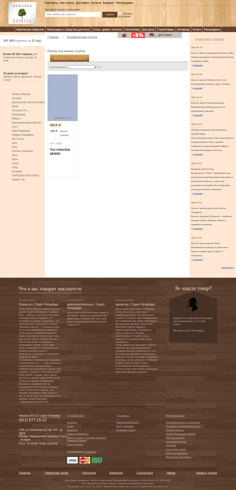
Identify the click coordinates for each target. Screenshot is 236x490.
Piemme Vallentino (22, 151)
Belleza (16, 118)
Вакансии (72, 430)
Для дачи (148, 29)
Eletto (15, 106)
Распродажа (124, 2)
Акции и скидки (206, 473)
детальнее (197, 65)
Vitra (14, 142)
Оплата (96, 2)
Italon (15, 159)
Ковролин (116, 473)
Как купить (67, 2)
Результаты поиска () (69, 58)
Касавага (17, 171)
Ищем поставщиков (176, 453)
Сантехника (132, 29)
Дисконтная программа (178, 457)
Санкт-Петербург (50, 415)
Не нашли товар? (126, 430)
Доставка (82, 2)
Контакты (51, 2)
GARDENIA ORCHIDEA (25, 175)
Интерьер (183, 29)
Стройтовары (165, 29)
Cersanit (16, 98)
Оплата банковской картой (180, 434)
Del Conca (18, 138)
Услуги (196, 29)
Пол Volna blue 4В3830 (60, 151)
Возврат (108, 2)
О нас (70, 426)
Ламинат (25, 473)
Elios (14, 155)
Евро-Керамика (21, 130)
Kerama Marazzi (21, 94)
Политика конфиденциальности (183, 426)
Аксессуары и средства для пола (68, 29)
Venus (15, 163)
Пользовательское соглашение (183, 422)
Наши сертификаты (78, 434)
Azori (15, 126)
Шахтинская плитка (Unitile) (28, 102)
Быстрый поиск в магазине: (62, 9)
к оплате (90, 452)
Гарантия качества (176, 441)
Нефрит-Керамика (23, 134)
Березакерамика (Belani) (26, 122)
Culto (15, 167)
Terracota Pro (19, 110)
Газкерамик (18, 114)
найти (110, 14)
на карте (25, 439)
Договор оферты (175, 430)
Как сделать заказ (175, 449)
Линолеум (89, 473)
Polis (14, 147)
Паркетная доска (56, 473)
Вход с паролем (125, 426)
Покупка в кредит (175, 437)
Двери (171, 473)
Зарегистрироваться (127, 422)
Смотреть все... (228, 268)
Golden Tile (18, 179)
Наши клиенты (75, 444)
